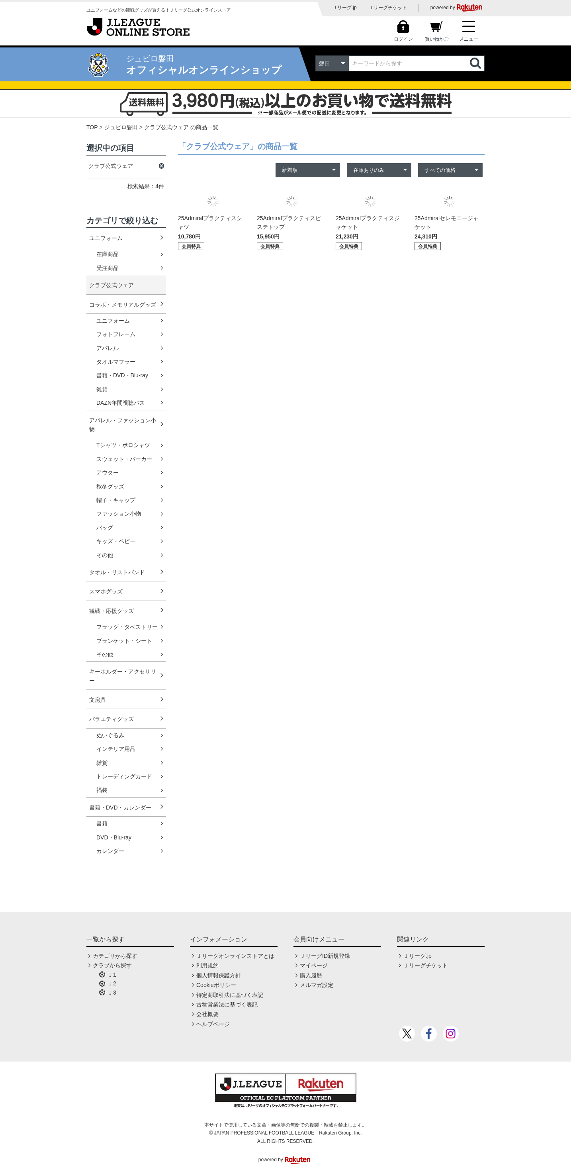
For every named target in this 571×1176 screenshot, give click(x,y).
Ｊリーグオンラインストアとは (235, 956)
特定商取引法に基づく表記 (229, 995)
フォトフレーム (115, 334)
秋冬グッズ (110, 486)
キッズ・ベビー (115, 541)
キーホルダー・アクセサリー (122, 676)
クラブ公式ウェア (111, 285)
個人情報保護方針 (218, 975)
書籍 (102, 823)
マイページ (314, 965)
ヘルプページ (213, 1024)
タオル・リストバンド (117, 572)
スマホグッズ (106, 591)
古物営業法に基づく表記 (227, 1004)
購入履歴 (311, 975)
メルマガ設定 (316, 985)
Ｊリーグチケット (388, 7)
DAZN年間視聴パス (120, 403)
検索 (476, 63)
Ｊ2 (112, 983)
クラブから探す (112, 965)
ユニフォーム (106, 238)
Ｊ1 (112, 974)
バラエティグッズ (111, 719)
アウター (107, 472)
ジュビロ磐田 (121, 127)
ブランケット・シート (124, 641)
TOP (92, 127)
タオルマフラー (115, 362)
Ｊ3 (112, 992)
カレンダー (110, 851)
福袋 (102, 790)
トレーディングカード (124, 776)
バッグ (104, 527)
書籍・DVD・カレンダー (120, 807)
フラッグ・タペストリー (127, 627)
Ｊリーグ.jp (344, 7)
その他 (104, 555)
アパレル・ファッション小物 (122, 424)
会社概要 (207, 1014)
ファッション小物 (118, 513)
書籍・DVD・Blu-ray (122, 375)
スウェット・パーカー (124, 459)
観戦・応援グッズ (111, 611)
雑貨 (102, 389)
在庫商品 (107, 254)
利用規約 (207, 965)
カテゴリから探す (115, 956)
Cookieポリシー (216, 985)
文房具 (97, 700)
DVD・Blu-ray (113, 837)
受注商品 (107, 268)
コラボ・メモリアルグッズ (122, 304)
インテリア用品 (115, 749)
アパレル (107, 348)
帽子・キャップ (115, 500)
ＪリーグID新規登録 (325, 956)
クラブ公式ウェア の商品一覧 (181, 127)
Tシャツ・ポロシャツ (123, 445)
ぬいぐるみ (110, 735)
